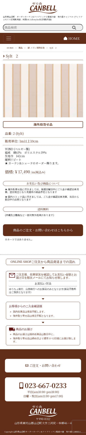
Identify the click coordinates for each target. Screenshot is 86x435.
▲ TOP (71, 353)
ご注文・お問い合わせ (43, 365)
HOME (72, 38)
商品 (20, 47)
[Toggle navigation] (8, 38)
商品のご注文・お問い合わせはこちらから (43, 230)
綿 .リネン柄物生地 (36, 47)
